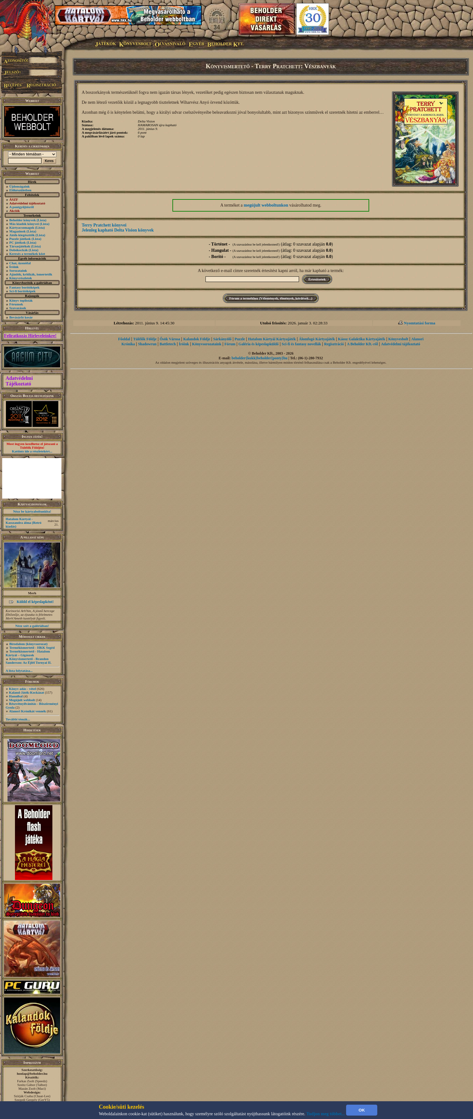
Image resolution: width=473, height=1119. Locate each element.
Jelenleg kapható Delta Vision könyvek (118, 230)
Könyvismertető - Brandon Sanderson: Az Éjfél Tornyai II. (28, 660)
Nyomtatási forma (419, 323)
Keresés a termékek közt (27, 254)
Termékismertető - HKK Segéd (32, 647)
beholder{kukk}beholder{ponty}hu (259, 358)
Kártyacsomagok (21, 227)
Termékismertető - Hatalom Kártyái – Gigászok (28, 653)
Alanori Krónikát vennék (27, 711)
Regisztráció (334, 344)
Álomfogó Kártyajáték (317, 339)
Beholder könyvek (22, 220)
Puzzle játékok (20, 239)
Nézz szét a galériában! (32, 626)
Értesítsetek (317, 279)
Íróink (14, 267)
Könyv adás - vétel (22, 689)
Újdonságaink (19, 186)
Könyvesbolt (398, 339)
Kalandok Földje (196, 339)
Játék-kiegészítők (22, 235)
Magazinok (17, 231)
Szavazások (17, 308)
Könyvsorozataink (206, 344)
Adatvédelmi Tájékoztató (19, 380)
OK (362, 1110)
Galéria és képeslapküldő (259, 344)
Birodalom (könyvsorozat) (28, 644)
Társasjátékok (19, 246)
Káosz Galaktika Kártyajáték (361, 339)
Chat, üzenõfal (20, 263)
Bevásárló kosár (21, 317)
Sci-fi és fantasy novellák (301, 344)
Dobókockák (18, 250)
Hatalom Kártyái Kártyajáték (272, 339)
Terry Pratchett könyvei (104, 225)
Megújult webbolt (22, 700)
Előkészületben (20, 190)
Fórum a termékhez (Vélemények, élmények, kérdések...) (270, 298)
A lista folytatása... (19, 670)
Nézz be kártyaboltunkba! (32, 511)
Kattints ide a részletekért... (32, 451)
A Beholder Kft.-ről (362, 344)
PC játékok (17, 242)
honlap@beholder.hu (32, 1073)
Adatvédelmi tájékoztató (400, 344)
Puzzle (239, 339)
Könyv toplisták (21, 300)
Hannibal (16, 696)
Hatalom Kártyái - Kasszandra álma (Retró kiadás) (23, 522)
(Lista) (41, 220)
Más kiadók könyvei (24, 224)
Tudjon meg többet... (325, 1114)
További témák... (18, 719)
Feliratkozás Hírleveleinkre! (30, 335)
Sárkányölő (222, 339)
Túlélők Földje (145, 339)
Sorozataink (18, 270)
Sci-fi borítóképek (22, 291)
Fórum (229, 344)
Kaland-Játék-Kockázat (26, 692)
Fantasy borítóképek (24, 287)
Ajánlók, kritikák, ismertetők (30, 274)
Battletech (168, 344)
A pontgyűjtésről (21, 207)
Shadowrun (147, 344)
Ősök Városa (170, 339)
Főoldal (124, 339)
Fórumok (16, 304)
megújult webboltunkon (266, 205)
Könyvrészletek (20, 278)
